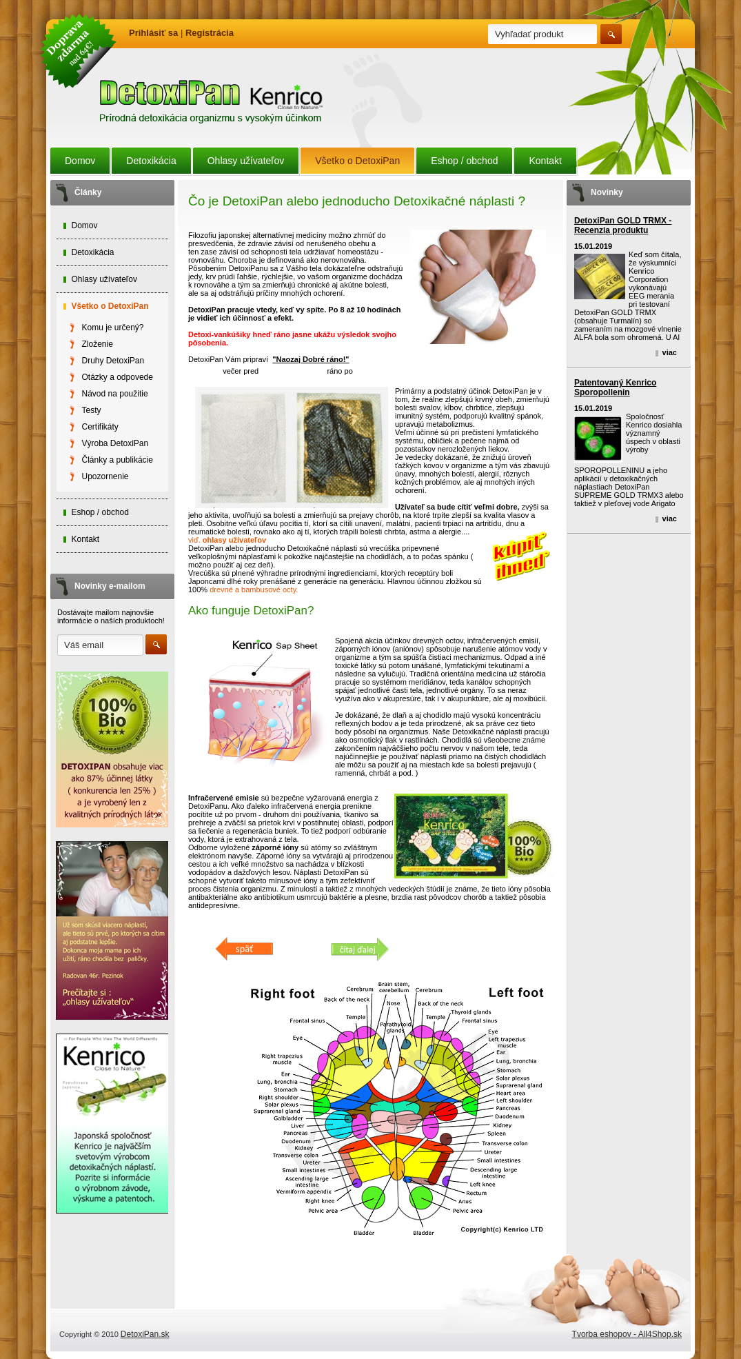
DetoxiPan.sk (145, 1334)
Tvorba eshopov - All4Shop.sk (627, 1334)
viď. (227, 540)
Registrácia (209, 33)
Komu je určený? (113, 327)
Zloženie (97, 344)
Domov (80, 160)
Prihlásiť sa (153, 33)
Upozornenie (105, 476)
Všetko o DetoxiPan (357, 160)
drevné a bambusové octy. (254, 589)
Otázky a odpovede (117, 377)
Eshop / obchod (464, 160)
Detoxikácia (151, 160)
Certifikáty (100, 427)
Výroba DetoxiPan (115, 443)
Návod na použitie (115, 394)
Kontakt (545, 160)
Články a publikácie (117, 460)
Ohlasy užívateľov (245, 160)
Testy (91, 410)
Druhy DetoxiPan (113, 360)
